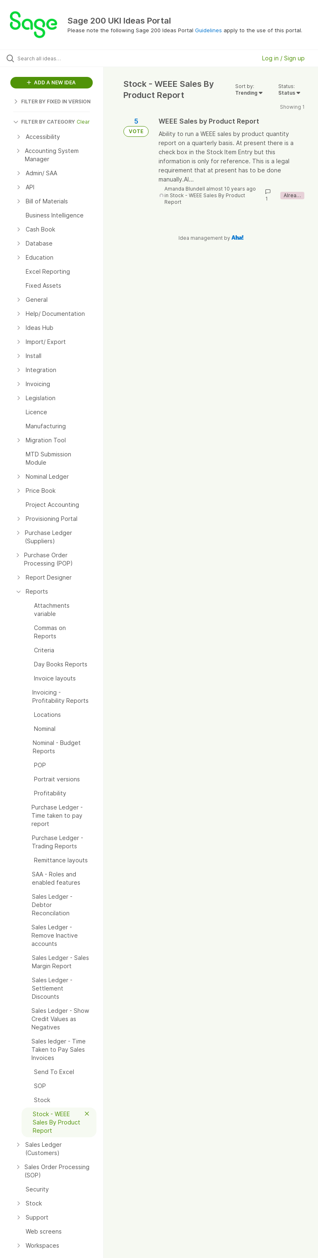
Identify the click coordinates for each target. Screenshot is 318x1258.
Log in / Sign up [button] (283, 58)
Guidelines (208, 30)
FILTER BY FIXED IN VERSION (52, 101)
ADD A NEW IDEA (51, 82)
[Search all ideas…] (56, 58)
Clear (83, 122)
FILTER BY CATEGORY (44, 122)
